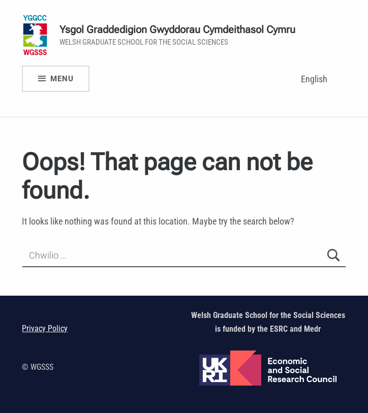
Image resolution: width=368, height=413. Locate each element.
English (314, 79)
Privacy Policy (45, 328)
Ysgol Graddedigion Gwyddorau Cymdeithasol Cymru (177, 30)
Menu (62, 78)
